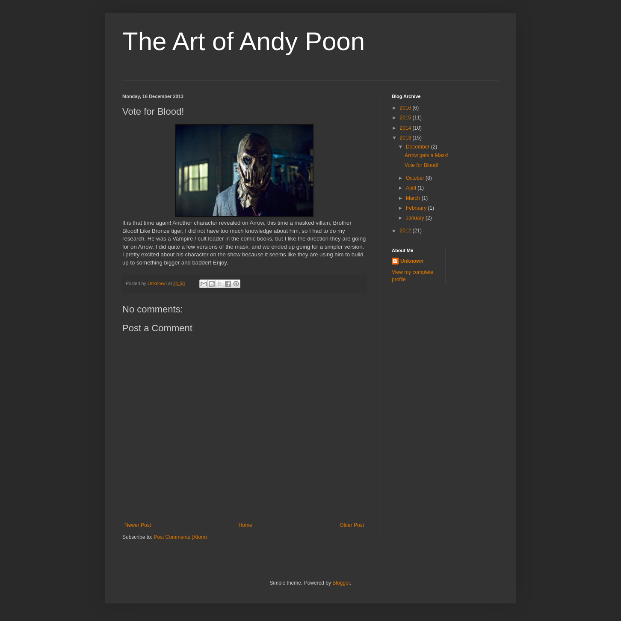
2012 (406, 231)
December (418, 147)
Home (245, 525)
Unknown (411, 261)
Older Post (352, 525)
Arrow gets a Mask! (427, 155)
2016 (406, 108)
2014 (406, 128)
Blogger (341, 583)
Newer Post (137, 525)
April (411, 188)
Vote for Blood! (421, 165)
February (417, 208)
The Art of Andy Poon (243, 41)
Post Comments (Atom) (180, 537)
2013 (406, 138)
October (416, 178)
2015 (406, 118)
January (416, 218)
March (414, 198)
